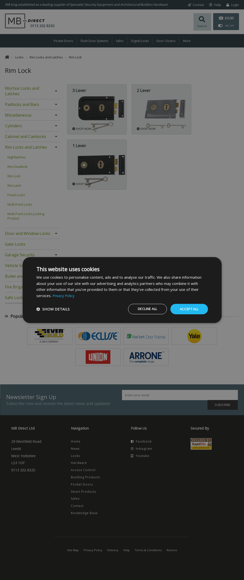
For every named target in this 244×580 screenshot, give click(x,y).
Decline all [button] (142, 309)
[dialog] (122, 290)
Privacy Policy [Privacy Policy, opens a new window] (64, 295)
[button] (53, 309)
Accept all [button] (187, 309)
